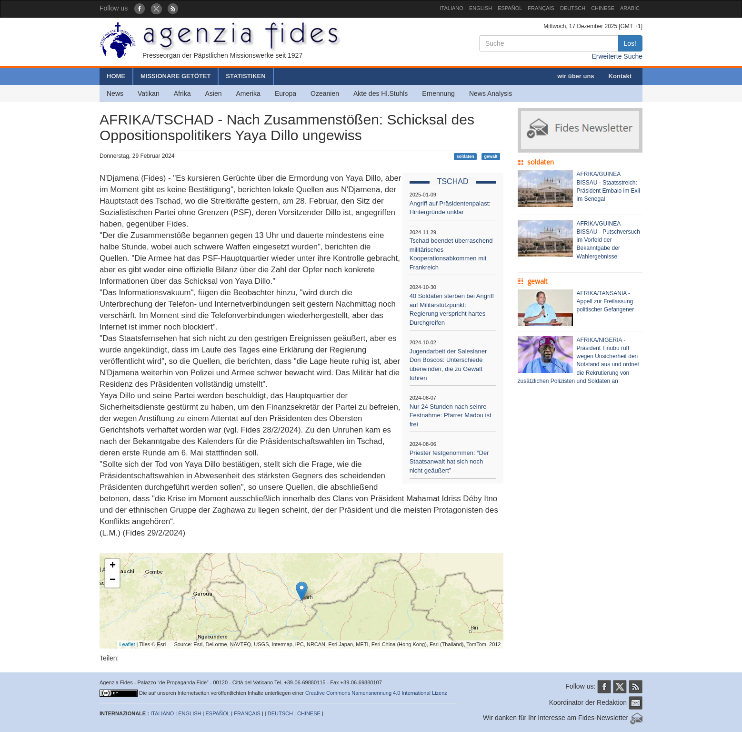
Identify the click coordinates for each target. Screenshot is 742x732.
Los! (630, 43)
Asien (213, 93)
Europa (285, 93)
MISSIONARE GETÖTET (175, 76)
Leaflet (127, 644)
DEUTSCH (572, 8)
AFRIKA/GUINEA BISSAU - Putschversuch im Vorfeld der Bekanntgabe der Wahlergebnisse (608, 240)
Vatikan (149, 93)
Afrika (182, 93)
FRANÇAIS (541, 8)
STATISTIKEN (245, 76)
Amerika (248, 93)
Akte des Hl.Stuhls (380, 93)
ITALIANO (451, 8)
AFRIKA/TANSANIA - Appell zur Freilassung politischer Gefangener (605, 301)
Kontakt (620, 76)
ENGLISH (480, 8)
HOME (116, 76)
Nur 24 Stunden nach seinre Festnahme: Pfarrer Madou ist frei (450, 415)
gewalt (490, 156)
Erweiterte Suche (617, 56)
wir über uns (575, 76)
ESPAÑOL (510, 8)
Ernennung (438, 93)
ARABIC (630, 8)
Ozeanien (325, 93)
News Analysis (490, 93)
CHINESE (602, 8)
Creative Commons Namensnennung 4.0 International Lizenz (376, 693)
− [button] (113, 580)
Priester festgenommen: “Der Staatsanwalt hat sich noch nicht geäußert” (449, 461)
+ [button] (113, 566)
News (115, 93)
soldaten (465, 156)
